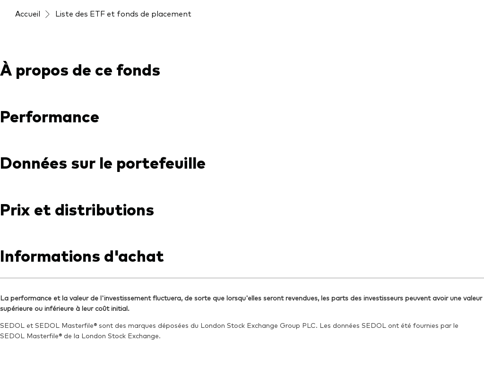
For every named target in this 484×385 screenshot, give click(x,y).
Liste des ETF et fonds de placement (123, 13)
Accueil (27, 13)
